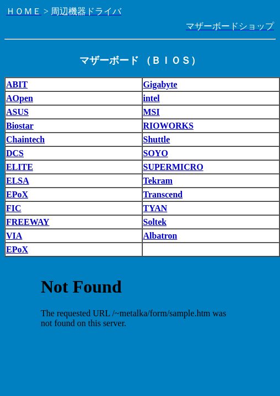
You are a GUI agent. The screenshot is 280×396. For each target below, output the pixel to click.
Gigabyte (160, 84)
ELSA (17, 180)
